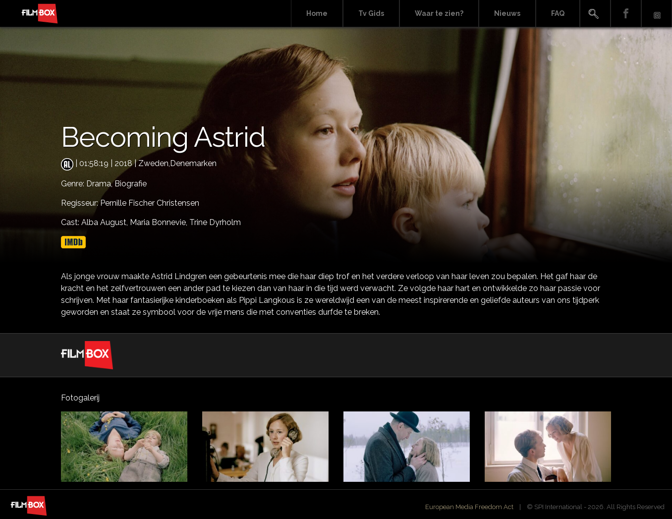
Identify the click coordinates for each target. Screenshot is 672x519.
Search (595, 13)
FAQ (557, 13)
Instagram (656, 13)
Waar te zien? (439, 13)
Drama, (100, 183)
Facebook (626, 13)
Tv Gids (371, 13)
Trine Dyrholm (215, 222)
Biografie (130, 183)
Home (317, 13)
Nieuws (507, 13)
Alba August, (105, 222)
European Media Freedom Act (469, 507)
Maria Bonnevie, (159, 222)
